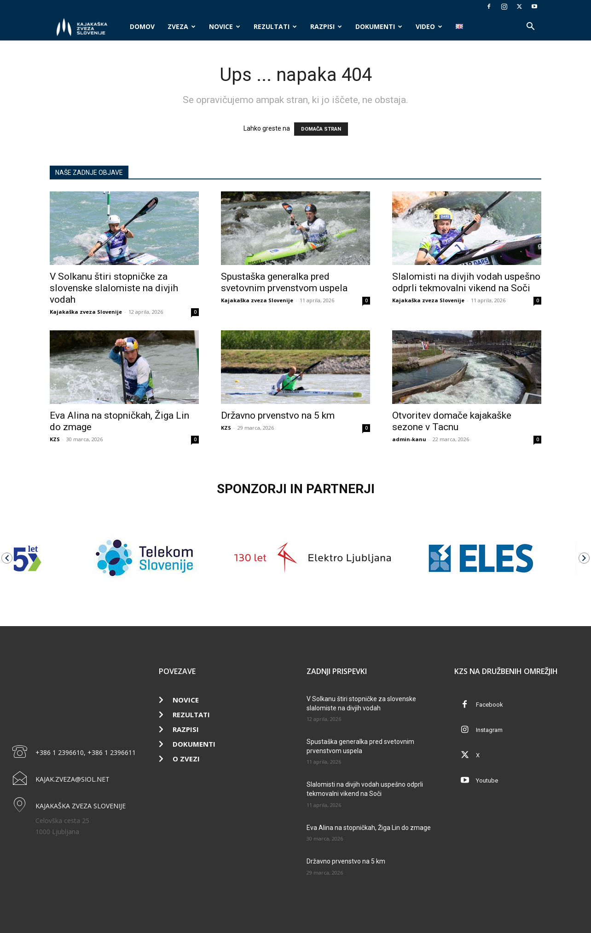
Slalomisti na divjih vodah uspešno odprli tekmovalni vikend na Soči (466, 282)
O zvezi (186, 758)
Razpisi (326, 26)
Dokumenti (378, 26)
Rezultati (275, 26)
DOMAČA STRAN (321, 129)
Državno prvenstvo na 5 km (278, 415)
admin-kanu (409, 439)
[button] (530, 27)
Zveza (182, 26)
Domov (142, 26)
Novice (224, 26)
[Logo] (86, 27)
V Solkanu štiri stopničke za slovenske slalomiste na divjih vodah (114, 288)
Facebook (489, 704)
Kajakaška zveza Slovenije (86, 311)
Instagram (489, 729)
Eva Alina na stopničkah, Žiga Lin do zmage (369, 827)
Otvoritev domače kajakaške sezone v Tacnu (451, 421)
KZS (55, 439)
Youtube (487, 780)
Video (429, 26)
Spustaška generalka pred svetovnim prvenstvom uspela (284, 282)
